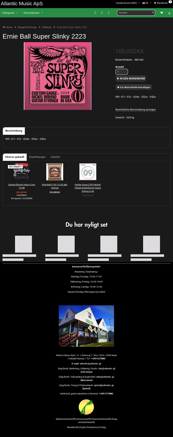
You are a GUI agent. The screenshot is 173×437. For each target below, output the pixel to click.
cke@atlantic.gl (106, 368)
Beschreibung (13, 130)
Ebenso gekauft (14, 156)
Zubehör (55, 156)
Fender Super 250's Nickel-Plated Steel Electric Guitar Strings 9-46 (88, 188)
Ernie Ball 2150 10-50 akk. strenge (55, 186)
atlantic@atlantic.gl (90, 363)
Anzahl (119, 66)
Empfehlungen (37, 156)
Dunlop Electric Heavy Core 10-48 (21, 186)
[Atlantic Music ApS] (22, 3)
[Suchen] (153, 13)
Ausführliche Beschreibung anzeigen (135, 109)
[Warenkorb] (163, 3)
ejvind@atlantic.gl (104, 385)
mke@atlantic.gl (105, 376)
